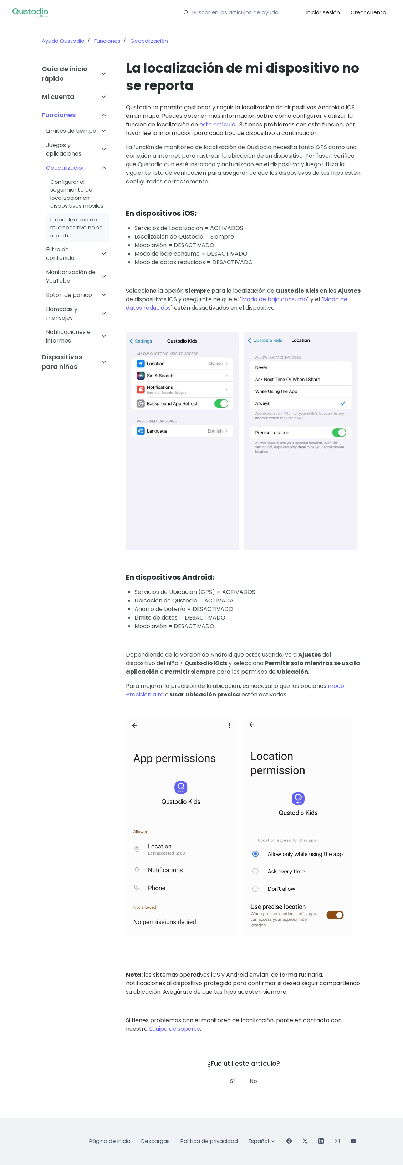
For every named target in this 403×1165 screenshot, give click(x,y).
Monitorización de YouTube (71, 276)
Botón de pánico (69, 295)
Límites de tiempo (71, 131)
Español (262, 1141)
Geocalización (149, 41)
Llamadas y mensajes (61, 313)
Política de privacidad (209, 1141)
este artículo (217, 124)
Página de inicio (110, 1141)
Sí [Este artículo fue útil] (232, 1081)
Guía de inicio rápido (64, 73)
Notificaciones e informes (68, 336)
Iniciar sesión (323, 12)
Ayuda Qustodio (63, 41)
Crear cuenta (368, 12)
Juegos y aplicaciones (63, 149)
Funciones (107, 41)
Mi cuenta (58, 96)
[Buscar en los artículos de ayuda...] (235, 13)
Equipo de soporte (174, 1029)
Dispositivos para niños (62, 361)
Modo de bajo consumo (274, 299)
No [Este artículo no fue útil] (253, 1081)
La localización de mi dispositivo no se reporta (76, 227)
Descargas (155, 1141)
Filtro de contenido (60, 253)
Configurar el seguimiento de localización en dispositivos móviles (76, 194)
